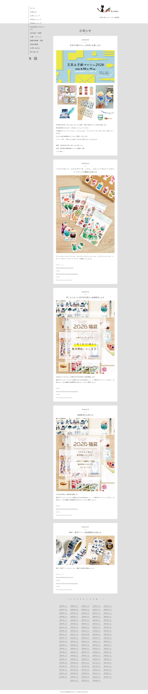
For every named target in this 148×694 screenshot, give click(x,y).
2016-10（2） (63, 673)
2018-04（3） (97, 659)
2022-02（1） (97, 630)
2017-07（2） (75, 666)
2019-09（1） (63, 652)
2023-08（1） (75, 620)
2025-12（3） (97, 606)
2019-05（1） (108, 652)
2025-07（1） (97, 609)
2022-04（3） (75, 630)
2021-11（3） (75, 634)
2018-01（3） (75, 662)
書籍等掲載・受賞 (36, 40)
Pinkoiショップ (35, 23)
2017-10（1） (108, 662)
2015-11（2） (75, 680)
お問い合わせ (35, 48)
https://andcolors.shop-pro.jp (64, 268)
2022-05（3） (63, 630)
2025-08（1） (86, 609)
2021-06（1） (75, 638)
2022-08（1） (86, 627)
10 (96, 599)
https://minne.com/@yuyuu (64, 280)
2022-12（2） (108, 623)
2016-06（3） (108, 673)
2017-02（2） (75, 669)
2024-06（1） (75, 616)
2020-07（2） (86, 645)
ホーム (32, 8)
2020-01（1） (97, 648)
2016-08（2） (86, 673)
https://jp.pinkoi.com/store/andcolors (67, 274)
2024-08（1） (63, 616)
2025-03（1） (75, 613)
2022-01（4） (108, 630)
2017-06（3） (86, 666)
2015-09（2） (97, 680)
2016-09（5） (75, 673)
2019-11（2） (108, 648)
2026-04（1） (63, 606)
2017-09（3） (63, 666)
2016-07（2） (97, 673)
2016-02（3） (86, 677)
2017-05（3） (97, 666)
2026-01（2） (86, 606)
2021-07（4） (63, 638)
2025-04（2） (63, 613)
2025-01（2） (86, 613)
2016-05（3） (63, 677)
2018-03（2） (108, 659)
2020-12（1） (86, 641)
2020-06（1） (97, 645)
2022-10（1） (75, 627)
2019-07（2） (86, 652)
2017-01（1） (86, 669)
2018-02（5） (63, 662)
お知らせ (33, 12)
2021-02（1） (63, 641)
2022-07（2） (97, 627)
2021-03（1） (108, 638)
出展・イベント (35, 37)
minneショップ (35, 19)
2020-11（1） (97, 641)
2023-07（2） (86, 620)
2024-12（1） (97, 613)
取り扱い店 (34, 52)
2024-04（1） (86, 616)
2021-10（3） (86, 634)
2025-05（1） (108, 609)
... (100, 599)
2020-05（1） (108, 645)
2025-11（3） (108, 606)
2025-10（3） (63, 609)
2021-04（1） (97, 638)
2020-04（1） (63, 648)
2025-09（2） (75, 609)
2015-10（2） (86, 680)
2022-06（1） (108, 627)
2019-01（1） (86, 655)
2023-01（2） (97, 623)
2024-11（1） (108, 613)
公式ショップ (35, 15)
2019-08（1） (75, 652)
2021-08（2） (108, 634)
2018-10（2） (108, 655)
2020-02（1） (86, 648)
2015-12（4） (108, 677)
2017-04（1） (108, 666)
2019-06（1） (97, 652)
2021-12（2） (63, 634)
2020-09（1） (63, 645)
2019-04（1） (63, 655)
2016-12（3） (97, 669)
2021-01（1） (75, 641)
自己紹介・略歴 (35, 33)
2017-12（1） (86, 662)
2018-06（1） (86, 659)
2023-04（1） (63, 623)
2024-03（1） (97, 616)
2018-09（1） (63, 659)
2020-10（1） (108, 641)
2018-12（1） (97, 655)
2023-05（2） (108, 620)
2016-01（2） (97, 677)
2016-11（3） (108, 669)
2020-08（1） (75, 645)
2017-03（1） (63, 669)
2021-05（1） (86, 638)
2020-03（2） (75, 648)
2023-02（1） (86, 623)
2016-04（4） (75, 677)
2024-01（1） (63, 620)
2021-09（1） (97, 634)
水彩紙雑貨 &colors (69, 692)
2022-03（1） (86, 630)
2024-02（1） (108, 616)
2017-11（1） (97, 662)
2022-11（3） (63, 627)
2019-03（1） (75, 655)
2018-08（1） (75, 659)
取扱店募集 (34, 44)
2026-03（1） (75, 606)
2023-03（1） (75, 623)
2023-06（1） (97, 620)
